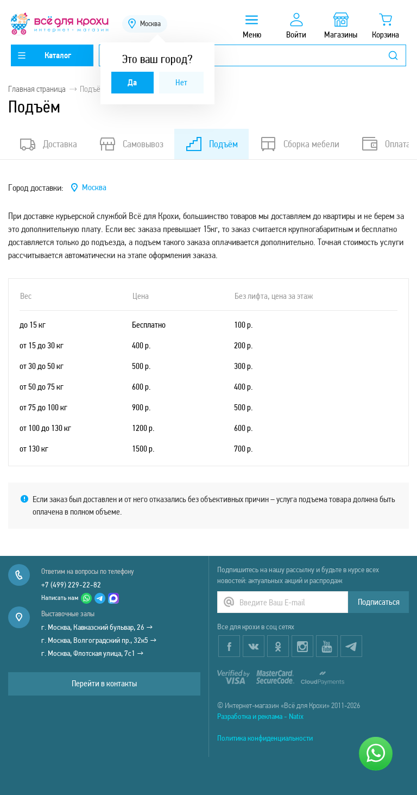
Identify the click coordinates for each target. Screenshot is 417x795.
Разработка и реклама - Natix (260, 716)
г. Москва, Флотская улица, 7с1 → (92, 653)
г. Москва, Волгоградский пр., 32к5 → (99, 640)
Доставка (48, 144)
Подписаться (379, 602)
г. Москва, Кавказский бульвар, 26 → (97, 627)
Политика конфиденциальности (265, 738)
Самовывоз (131, 144)
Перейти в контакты (104, 683)
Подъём (211, 144)
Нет (181, 82)
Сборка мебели (299, 144)
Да (132, 82)
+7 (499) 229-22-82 (71, 585)
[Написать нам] (375, 753)
